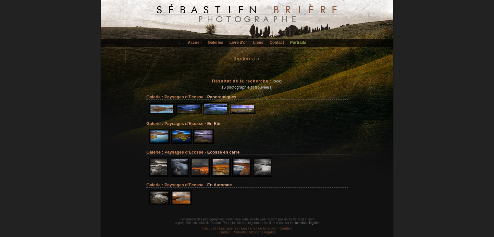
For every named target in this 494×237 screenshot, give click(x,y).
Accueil (195, 42)
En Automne (219, 184)
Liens (258, 42)
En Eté (213, 123)
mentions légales (307, 223)
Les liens (248, 228)
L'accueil (209, 228)
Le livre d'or (267, 228)
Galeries (215, 42)
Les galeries (228, 228)
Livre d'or (238, 42)
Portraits (298, 42)
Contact (276, 42)
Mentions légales (262, 232)
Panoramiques (221, 96)
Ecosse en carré (223, 152)
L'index (224, 232)
